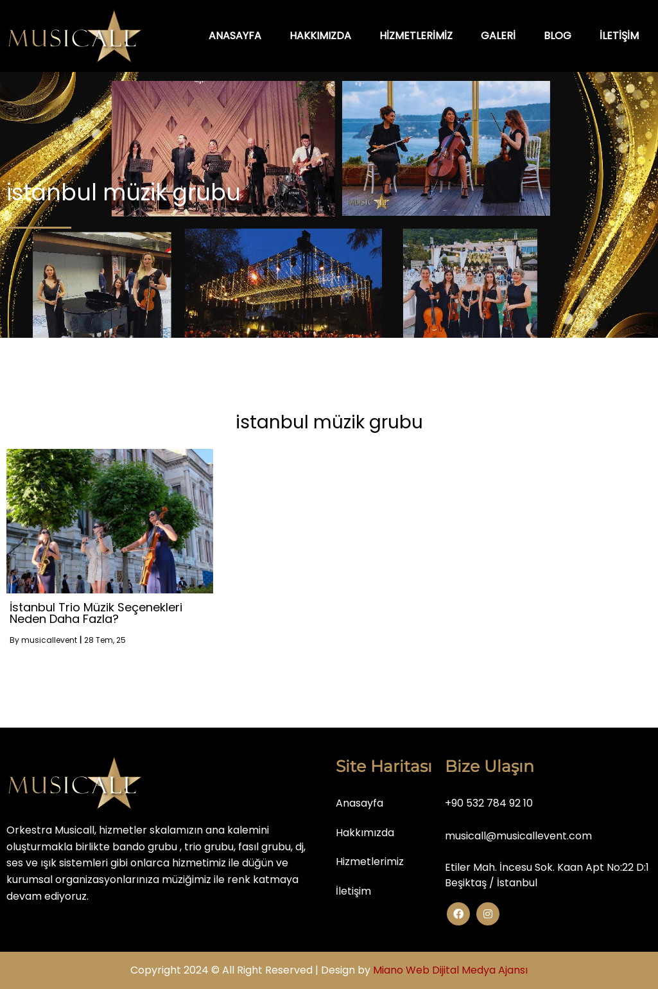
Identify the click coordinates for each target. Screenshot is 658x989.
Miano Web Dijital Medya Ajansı (450, 970)
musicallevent (49, 640)
